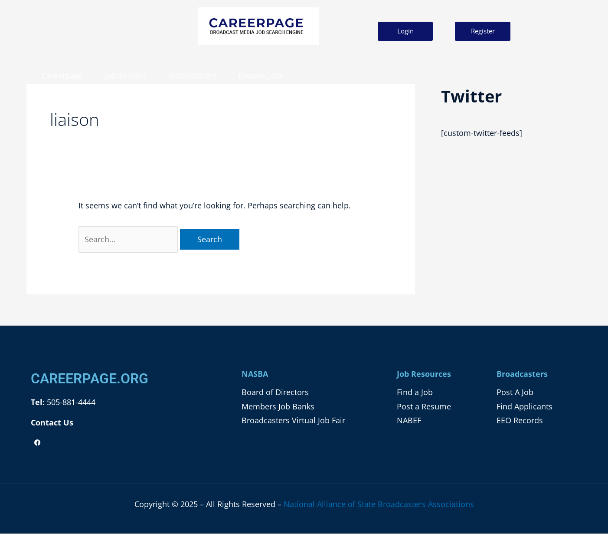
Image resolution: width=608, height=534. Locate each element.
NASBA (255, 374)
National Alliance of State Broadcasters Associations (379, 504)
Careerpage (62, 75)
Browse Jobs (261, 75)
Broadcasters (193, 75)
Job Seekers (126, 75)
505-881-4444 (70, 402)
